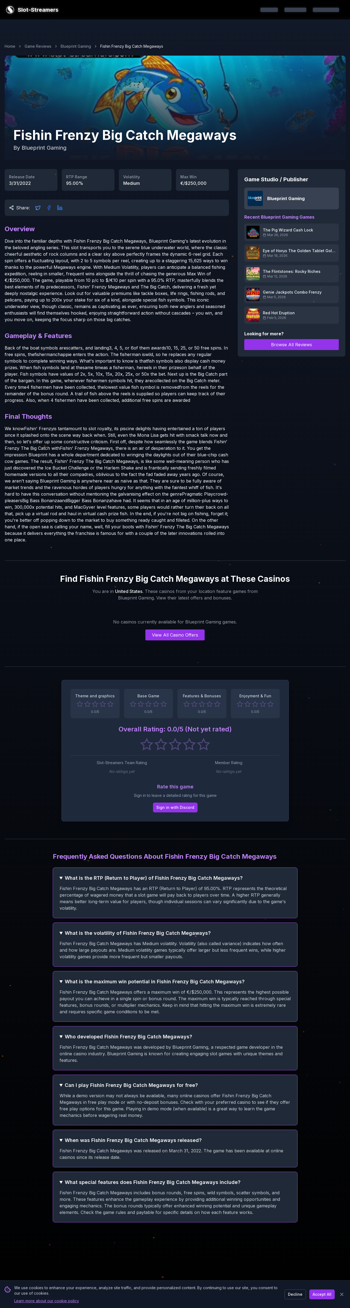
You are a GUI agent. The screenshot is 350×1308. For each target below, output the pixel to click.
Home (10, 46)
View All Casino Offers (175, 635)
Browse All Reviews (291, 344)
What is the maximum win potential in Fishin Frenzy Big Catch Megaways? (155, 981)
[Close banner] (342, 1294)
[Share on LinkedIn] (60, 208)
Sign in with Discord (175, 807)
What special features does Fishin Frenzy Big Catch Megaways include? (152, 1182)
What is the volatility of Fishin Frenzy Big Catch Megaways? (138, 933)
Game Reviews (38, 46)
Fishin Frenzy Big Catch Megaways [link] (131, 46)
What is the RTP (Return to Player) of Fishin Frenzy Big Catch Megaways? (154, 878)
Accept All (322, 1294)
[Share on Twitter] (38, 208)
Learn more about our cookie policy (46, 1300)
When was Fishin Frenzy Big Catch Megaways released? (133, 1140)
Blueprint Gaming (76, 46)
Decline (295, 1294)
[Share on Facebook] (49, 208)
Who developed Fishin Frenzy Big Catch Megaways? (128, 1036)
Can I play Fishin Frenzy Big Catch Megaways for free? (131, 1085)
